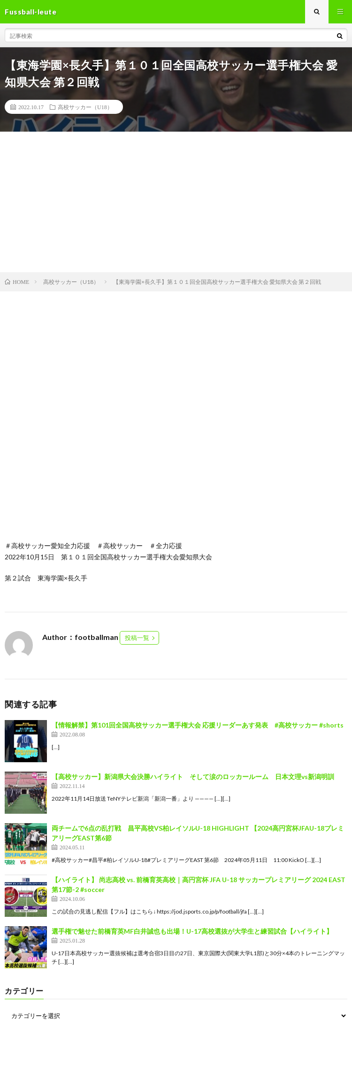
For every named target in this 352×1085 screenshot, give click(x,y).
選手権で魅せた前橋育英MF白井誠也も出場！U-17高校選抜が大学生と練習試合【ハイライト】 (192, 931)
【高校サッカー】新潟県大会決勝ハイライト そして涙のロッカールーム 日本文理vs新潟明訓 (193, 776)
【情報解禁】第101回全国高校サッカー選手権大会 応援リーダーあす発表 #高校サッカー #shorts (198, 725)
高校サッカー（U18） (85, 107)
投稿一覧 (137, 637)
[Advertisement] (176, 202)
